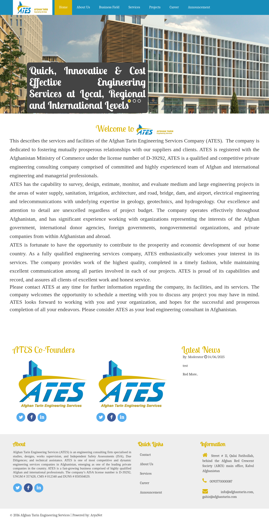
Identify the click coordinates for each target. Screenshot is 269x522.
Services (134, 7)
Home (63, 7)
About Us (83, 7)
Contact (145, 455)
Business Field (109, 7)
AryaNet (96, 515)
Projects (155, 7)
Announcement (199, 7)
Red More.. (190, 374)
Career (174, 7)
